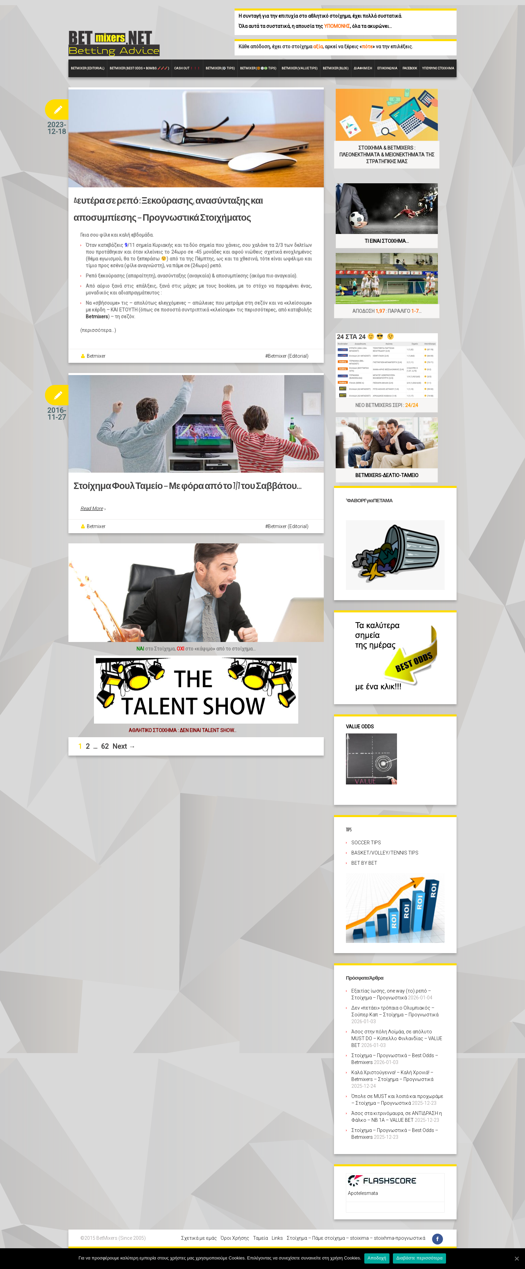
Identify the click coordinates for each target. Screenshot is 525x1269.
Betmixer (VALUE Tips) (300, 68)
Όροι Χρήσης (235, 1238)
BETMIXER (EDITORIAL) (88, 68)
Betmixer (96, 356)
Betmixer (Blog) (336, 68)
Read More (91, 511)
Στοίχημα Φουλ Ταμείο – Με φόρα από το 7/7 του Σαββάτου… (181, 489)
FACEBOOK (409, 68)
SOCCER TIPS (366, 842)
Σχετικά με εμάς (199, 1238)
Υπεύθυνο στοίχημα (438, 68)
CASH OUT (187, 68)
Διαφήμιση (363, 68)
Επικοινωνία (387, 68)
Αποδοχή (377, 1258)
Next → (124, 749)
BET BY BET (364, 863)
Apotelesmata (363, 1193)
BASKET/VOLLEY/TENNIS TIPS (384, 853)
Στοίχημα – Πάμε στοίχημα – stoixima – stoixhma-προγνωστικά (356, 1238)
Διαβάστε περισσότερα (420, 1258)
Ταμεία (260, 1238)
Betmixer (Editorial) (288, 356)
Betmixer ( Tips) (220, 68)
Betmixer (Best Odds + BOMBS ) (139, 68)
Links (277, 1238)
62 (105, 749)
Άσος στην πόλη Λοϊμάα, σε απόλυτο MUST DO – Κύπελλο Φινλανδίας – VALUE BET (396, 1038)
